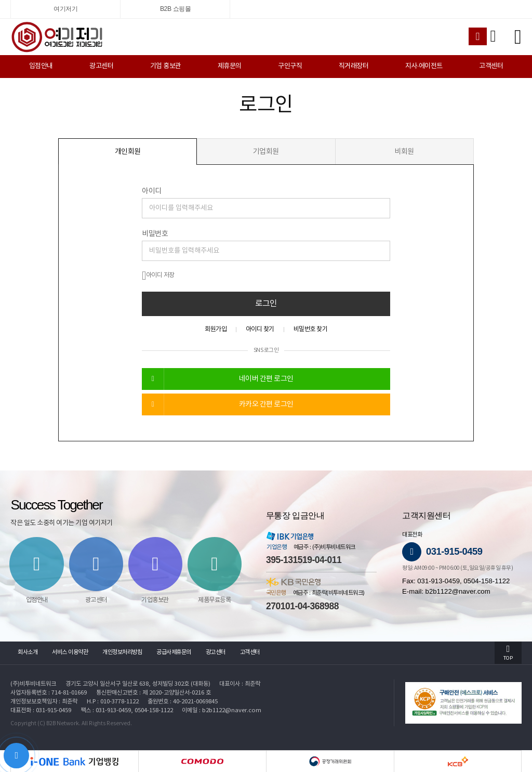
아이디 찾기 (260, 329)
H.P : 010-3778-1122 (113, 701)
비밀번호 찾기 (311, 329)
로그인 (266, 303)
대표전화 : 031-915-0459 (40, 710)
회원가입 (216, 329)
